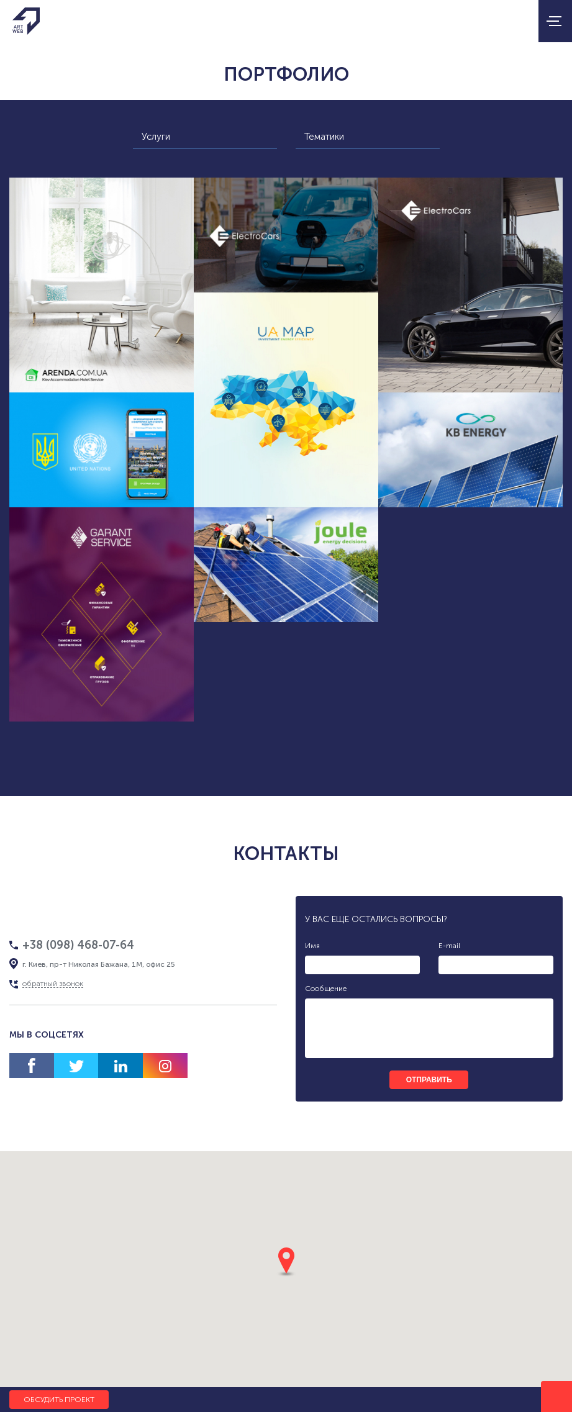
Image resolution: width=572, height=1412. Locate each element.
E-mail (449, 945)
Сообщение (326, 988)
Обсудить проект (59, 1399)
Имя (312, 945)
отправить (429, 1079)
